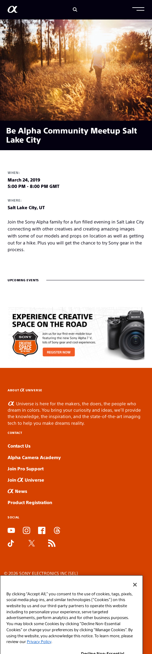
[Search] (75, 9)
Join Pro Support (26, 468)
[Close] (135, 590)
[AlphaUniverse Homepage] (13, 10)
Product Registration (30, 502)
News (17, 491)
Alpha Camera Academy (34, 457)
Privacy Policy (39, 647)
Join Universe (26, 480)
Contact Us (19, 445)
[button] (138, 10)
